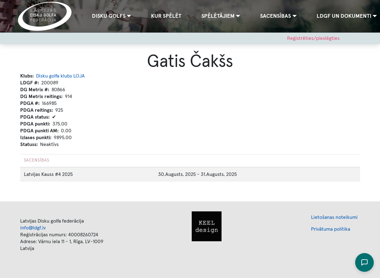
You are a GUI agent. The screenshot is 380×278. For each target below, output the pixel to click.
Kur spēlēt (166, 16)
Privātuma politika (330, 229)
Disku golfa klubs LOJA (60, 75)
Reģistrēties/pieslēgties (313, 38)
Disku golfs (109, 16)
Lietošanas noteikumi (334, 217)
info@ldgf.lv (33, 227)
